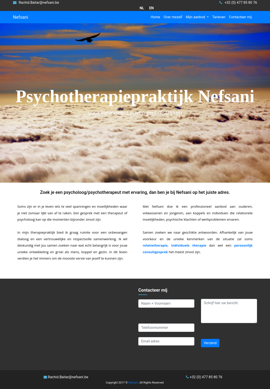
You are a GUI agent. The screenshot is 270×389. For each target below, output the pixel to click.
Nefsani (20, 17)
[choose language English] (151, 8)
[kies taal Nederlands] (141, 8)
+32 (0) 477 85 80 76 (204, 377)
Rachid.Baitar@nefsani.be (66, 377)
